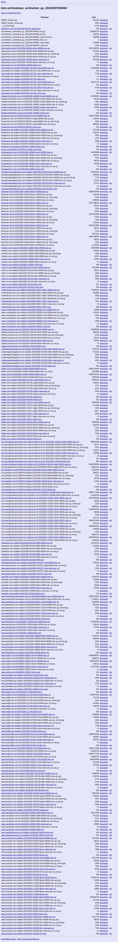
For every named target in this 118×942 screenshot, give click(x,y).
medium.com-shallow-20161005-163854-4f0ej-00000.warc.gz (26, 248)
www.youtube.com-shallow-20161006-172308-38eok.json (24, 894)
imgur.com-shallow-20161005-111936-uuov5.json (21, 149)
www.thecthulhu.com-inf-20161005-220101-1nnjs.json (23, 771)
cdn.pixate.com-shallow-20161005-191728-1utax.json (23, 79)
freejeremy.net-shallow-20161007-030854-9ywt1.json (23, 147)
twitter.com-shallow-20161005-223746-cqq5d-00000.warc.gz (26, 380)
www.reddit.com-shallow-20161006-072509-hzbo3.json (23, 731)
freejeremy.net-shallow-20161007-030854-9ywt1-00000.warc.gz (27, 130)
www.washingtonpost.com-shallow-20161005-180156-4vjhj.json (27, 832)
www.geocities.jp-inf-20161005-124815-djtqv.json (21, 633)
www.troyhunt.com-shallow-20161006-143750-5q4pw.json (25, 810)
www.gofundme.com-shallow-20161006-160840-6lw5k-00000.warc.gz (29, 636)
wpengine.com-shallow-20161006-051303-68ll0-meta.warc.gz (26, 554)
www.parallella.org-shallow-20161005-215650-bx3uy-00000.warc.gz (29, 678)
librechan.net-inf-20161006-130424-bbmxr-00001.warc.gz (24, 203)
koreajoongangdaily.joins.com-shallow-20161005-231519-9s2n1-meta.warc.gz (33, 183)
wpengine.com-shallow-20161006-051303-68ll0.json (22, 560)
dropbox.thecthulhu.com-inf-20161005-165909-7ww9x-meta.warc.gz (29, 107)
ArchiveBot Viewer (8, 939)
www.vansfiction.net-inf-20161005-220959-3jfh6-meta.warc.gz (26, 824)
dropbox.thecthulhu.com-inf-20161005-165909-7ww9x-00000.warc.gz (29, 96)
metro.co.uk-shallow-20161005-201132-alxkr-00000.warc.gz (25, 267)
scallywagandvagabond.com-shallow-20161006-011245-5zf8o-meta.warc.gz (32, 360)
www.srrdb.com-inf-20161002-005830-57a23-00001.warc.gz (25, 754)
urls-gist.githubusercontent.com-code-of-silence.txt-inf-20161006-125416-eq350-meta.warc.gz (39, 453)
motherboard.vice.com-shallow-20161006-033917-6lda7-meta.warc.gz (30, 301)
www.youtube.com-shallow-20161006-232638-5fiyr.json (23, 934)
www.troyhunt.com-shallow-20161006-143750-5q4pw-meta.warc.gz (28, 804)
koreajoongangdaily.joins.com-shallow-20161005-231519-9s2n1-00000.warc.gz (33, 172)
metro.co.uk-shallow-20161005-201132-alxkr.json (21, 284)
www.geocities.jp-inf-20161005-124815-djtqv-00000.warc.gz (25, 622)
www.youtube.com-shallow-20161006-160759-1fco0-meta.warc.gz (28, 869)
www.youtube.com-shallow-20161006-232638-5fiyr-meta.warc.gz (27, 928)
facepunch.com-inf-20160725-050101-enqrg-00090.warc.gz (25, 116)
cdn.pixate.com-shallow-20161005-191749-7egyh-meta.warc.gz (27, 88)
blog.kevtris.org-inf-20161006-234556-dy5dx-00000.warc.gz (25, 48)
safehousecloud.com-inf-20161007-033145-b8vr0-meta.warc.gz (27, 341)
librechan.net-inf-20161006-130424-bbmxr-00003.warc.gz (24, 225)
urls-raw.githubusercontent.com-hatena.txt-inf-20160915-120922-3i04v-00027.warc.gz (36, 520)
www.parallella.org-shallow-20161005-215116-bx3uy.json (24, 675)
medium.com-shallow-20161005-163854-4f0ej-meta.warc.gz (25, 259)
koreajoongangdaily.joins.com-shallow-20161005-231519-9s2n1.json (29, 189)
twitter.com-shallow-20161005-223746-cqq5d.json (21, 397)
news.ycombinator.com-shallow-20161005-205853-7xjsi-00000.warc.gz (30, 310)
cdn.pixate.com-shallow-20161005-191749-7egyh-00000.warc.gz (27, 82)
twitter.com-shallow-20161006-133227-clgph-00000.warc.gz (25, 402)
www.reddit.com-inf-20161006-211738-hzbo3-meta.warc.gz (25, 706)
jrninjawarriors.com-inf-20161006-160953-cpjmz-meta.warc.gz (26, 164)
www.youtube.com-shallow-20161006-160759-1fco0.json (24, 875)
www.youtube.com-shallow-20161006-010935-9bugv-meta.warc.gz (28, 849)
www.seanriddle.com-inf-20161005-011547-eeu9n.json (23, 745)
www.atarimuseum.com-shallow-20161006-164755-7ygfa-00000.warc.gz (30, 563)
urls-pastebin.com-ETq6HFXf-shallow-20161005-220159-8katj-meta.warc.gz (32, 481)
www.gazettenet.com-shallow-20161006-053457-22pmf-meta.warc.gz (29, 613)
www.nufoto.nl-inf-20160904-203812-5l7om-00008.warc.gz (25, 655)
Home (3, 2)
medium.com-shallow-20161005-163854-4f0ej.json (22, 265)
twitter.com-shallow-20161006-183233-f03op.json (21, 439)
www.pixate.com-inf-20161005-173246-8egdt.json (21, 692)
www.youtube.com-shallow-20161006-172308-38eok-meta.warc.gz (28, 889)
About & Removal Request (28, 939)
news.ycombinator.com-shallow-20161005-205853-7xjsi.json (26, 326)
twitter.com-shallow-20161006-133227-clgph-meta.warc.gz (25, 414)
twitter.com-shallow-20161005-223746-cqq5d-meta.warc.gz (25, 391)
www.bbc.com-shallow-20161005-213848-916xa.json (22, 594)
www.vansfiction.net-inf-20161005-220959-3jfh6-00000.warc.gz (27, 813)
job (110, 29)
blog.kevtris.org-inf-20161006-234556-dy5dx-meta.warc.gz (25, 60)
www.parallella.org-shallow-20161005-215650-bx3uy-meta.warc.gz (28, 684)
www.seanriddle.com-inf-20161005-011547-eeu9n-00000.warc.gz (28, 734)
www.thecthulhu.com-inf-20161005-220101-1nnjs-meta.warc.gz (27, 765)
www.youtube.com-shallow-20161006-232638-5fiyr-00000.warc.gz (28, 917)
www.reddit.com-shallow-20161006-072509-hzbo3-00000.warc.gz (28, 714)
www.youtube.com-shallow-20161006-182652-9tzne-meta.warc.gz (28, 908)
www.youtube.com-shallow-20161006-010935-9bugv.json (24, 855)
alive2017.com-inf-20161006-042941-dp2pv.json (21, 29)
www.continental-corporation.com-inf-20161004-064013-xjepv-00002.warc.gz (32, 596)
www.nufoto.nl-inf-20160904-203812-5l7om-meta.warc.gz (24, 667)
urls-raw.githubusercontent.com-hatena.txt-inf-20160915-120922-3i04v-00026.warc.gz (36, 509)
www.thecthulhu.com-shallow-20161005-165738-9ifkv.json (25, 790)
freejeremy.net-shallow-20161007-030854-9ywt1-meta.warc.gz (26, 141)
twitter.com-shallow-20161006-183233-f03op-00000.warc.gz (25, 422)
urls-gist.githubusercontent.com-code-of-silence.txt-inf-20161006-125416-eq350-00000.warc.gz (40, 442)
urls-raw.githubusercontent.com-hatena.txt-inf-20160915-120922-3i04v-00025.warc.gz (36, 498)
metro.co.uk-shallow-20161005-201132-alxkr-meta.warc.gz (25, 279)
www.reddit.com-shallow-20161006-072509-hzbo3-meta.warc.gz (27, 726)
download (104, 20)
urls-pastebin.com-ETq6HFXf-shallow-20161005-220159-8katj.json (28, 490)
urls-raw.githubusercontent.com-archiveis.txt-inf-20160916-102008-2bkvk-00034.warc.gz (37, 492)
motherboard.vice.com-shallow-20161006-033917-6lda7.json (26, 307)
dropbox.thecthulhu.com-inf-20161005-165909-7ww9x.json (25, 113)
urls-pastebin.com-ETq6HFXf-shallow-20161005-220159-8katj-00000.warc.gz (33, 470)
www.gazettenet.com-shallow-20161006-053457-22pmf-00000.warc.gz (30, 602)
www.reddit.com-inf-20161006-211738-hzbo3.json (21, 712)
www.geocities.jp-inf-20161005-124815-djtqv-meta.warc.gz (25, 627)
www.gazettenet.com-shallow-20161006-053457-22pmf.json (25, 619)
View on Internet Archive (11, 13)
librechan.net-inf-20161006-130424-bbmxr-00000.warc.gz (24, 192)
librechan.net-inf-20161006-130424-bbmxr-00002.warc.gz (24, 214)
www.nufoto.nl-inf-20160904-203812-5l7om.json (20, 672)
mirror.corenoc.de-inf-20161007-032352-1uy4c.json (22, 287)
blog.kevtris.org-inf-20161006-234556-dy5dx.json (21, 65)
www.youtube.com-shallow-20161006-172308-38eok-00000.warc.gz (29, 877)
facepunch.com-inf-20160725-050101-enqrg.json (21, 127)
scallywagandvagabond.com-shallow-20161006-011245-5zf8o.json (28, 366)
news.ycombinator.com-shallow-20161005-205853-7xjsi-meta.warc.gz (29, 321)
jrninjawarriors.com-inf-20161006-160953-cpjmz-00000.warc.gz (27, 152)
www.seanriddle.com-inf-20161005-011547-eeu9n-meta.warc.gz (27, 740)
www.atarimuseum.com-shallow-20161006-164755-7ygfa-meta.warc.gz (30, 568)
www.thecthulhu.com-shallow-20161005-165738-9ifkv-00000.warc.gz (29, 773)
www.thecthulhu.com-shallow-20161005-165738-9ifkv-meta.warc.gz (28, 785)
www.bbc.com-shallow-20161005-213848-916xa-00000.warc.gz (27, 577)
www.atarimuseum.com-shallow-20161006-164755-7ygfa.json (26, 574)
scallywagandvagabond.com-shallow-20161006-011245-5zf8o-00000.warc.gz (33, 349)
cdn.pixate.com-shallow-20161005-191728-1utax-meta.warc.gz (27, 74)
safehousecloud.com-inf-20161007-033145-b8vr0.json (23, 346)
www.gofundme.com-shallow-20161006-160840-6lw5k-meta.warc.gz (29, 647)
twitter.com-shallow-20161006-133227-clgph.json (21, 419)
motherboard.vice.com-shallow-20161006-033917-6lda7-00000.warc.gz (30, 290)
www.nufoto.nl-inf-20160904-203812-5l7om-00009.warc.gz (25, 661)
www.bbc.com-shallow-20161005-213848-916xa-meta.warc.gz (26, 588)
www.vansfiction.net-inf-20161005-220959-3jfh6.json (22, 830)
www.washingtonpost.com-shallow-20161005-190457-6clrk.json (27, 835)
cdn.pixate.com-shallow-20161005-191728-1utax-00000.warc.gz (27, 68)
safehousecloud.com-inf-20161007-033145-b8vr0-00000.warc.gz (27, 329)
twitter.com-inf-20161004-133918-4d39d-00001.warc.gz (24, 374)
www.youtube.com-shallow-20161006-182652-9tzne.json (24, 914)
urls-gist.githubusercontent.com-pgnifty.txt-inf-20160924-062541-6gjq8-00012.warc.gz (36, 464)
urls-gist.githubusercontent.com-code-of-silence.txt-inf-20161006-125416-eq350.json (35, 461)
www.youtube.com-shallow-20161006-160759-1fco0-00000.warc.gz (28, 858)
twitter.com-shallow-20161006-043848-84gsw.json (21, 400)
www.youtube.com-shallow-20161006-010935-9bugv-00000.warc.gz (29, 838)
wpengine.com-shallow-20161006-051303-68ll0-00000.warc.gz (27, 543)
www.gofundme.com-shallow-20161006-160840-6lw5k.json (25, 653)
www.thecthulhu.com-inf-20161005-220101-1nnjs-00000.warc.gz (27, 759)
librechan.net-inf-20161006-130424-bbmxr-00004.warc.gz (24, 237)
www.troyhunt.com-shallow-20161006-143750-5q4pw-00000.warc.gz (29, 793)
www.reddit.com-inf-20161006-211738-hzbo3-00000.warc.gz (26, 695)
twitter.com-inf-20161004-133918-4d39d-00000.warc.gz (24, 369)
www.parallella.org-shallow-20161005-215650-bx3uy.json (24, 689)
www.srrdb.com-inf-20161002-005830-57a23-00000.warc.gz (25, 748)
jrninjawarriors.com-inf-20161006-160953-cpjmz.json (22, 169)
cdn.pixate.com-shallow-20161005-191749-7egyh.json (23, 93)
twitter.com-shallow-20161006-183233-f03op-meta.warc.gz (25, 433)
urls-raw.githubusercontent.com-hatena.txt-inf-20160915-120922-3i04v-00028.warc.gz (36, 526)
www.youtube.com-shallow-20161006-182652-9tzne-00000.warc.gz (28, 897)
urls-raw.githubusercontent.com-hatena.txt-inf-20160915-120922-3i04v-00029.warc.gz (36, 537)
